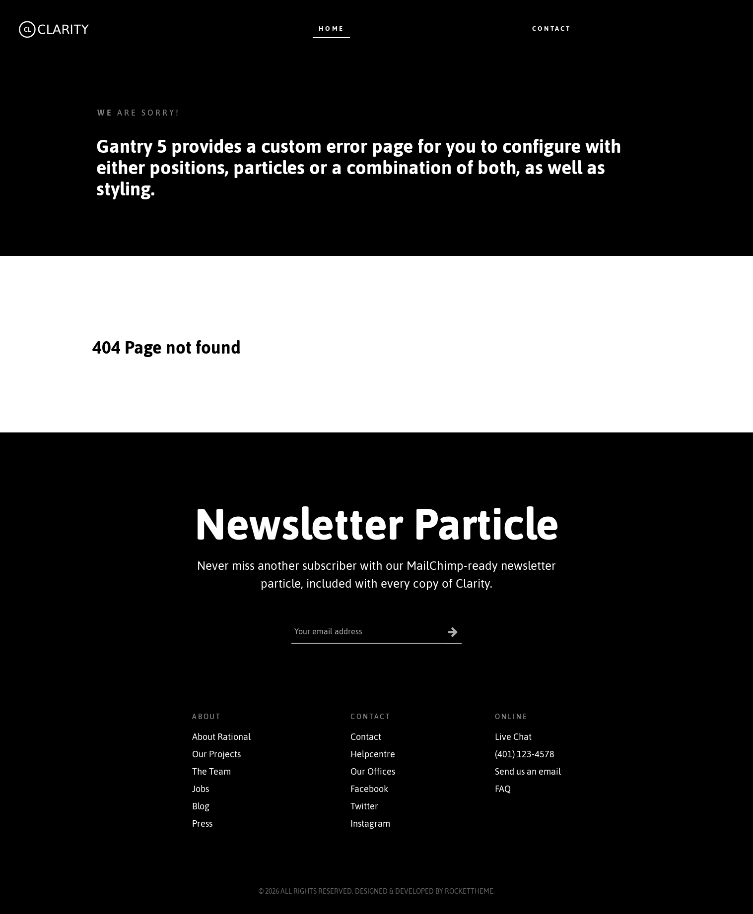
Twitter (364, 806)
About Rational (221, 737)
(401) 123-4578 (524, 754)
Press (202, 824)
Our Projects (216, 754)
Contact (365, 737)
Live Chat (513, 737)
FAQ (503, 789)
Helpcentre (372, 754)
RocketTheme (469, 891)
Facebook (369, 789)
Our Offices (372, 772)
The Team (211, 772)
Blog (200, 806)
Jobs (200, 789)
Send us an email (528, 772)
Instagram (370, 824)
